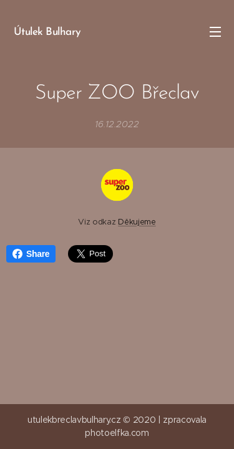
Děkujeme (136, 222)
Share (30, 254)
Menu (215, 31)
